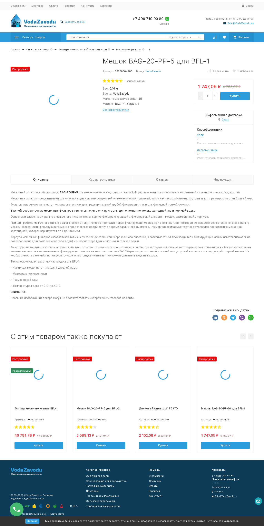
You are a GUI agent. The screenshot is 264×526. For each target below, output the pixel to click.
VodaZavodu (153, 71)
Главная (15, 49)
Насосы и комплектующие (102, 495)
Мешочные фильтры (128, 49)
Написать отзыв (135, 81)
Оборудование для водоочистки (106, 481)
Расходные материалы (100, 485)
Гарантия (69, 5)
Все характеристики (116, 109)
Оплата (53, 5)
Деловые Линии (207, 150)
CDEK (200, 135)
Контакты (106, 5)
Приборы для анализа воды (103, 506)
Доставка (37, 5)
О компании (156, 475)
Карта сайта (57, 514)
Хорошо (32, 521)
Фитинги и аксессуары (100, 501)
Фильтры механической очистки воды (83, 49)
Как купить (87, 5)
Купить (235, 96)
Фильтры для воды (37, 49)
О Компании (18, 5)
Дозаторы (92, 491)
